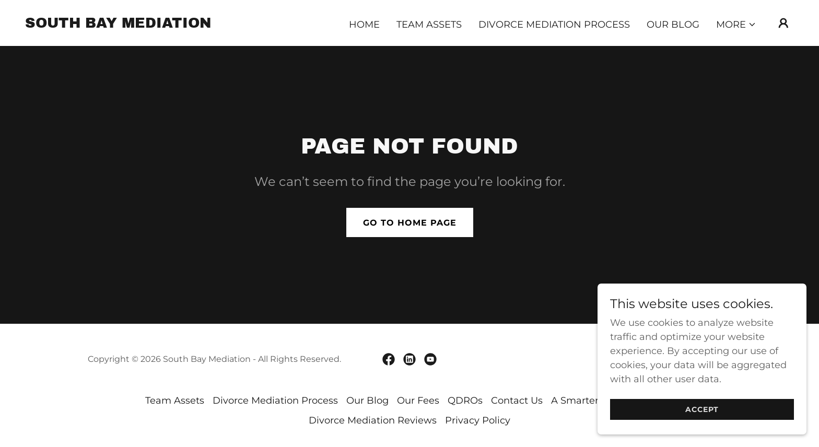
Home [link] (364, 24)
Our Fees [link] (418, 400)
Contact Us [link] (517, 400)
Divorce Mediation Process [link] (554, 24)
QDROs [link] (465, 400)
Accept (702, 416)
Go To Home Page (410, 223)
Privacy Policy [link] (477, 420)
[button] (736, 24)
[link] (118, 24)
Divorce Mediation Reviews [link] (373, 420)
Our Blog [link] (673, 24)
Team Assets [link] (429, 24)
